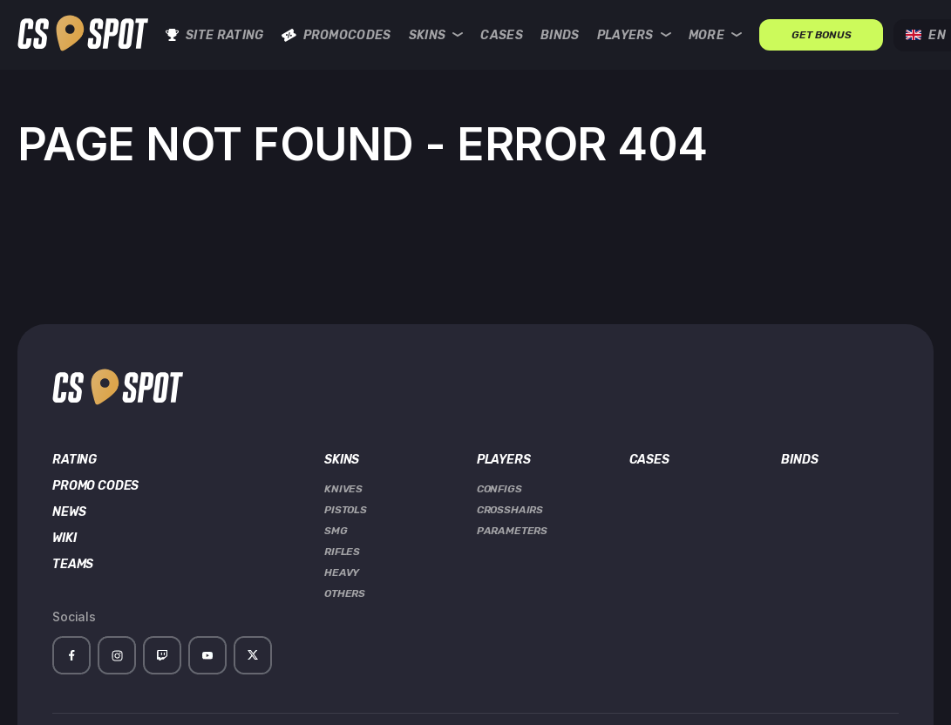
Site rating (215, 35)
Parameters (512, 530)
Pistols (345, 510)
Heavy (341, 572)
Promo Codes (95, 486)
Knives (343, 489)
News (68, 512)
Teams (72, 565)
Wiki (64, 538)
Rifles (342, 551)
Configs (499, 489)
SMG (336, 530)
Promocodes (336, 35)
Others (344, 593)
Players (634, 35)
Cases (501, 35)
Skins (436, 35)
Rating (74, 460)
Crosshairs (510, 510)
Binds (560, 35)
